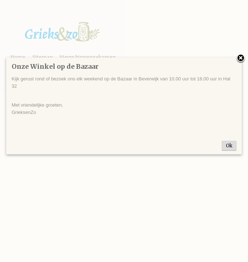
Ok (229, 146)
